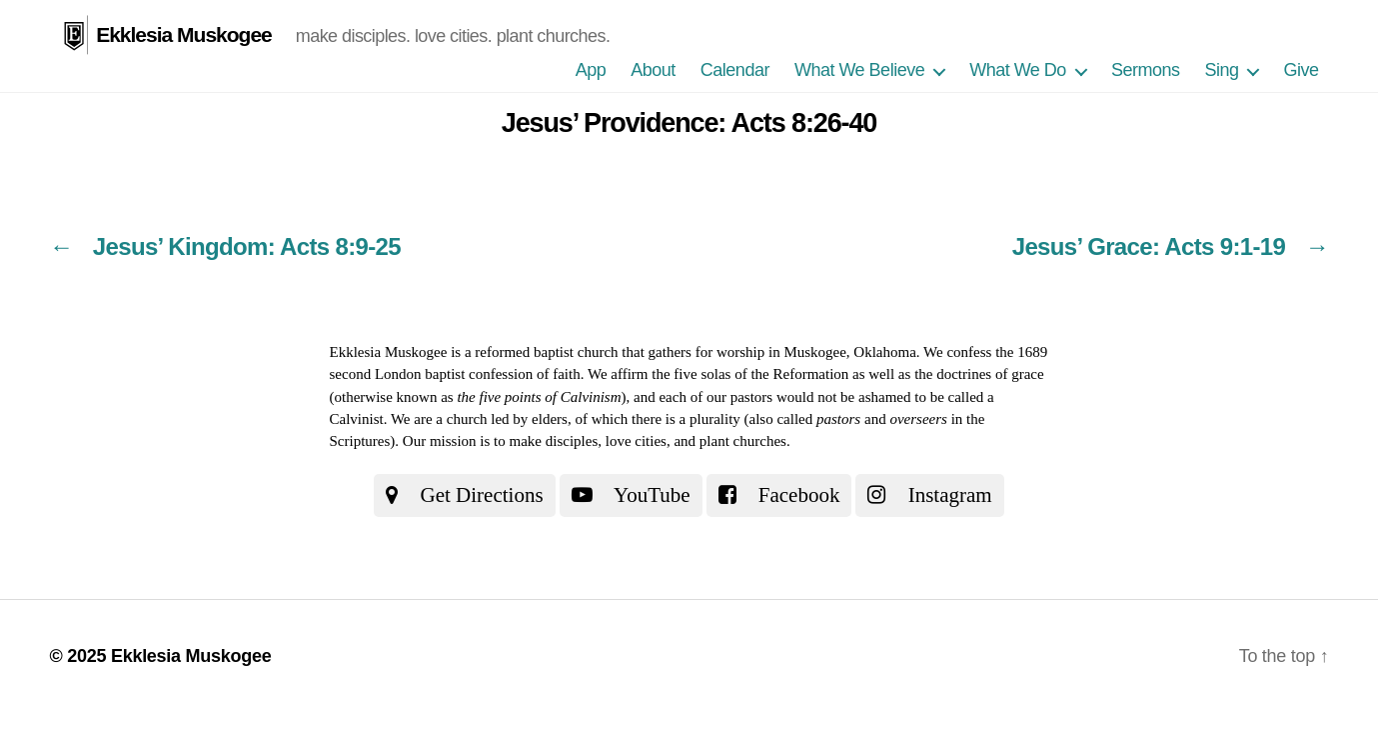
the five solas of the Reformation (750, 374)
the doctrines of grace (979, 374)
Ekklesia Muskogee (184, 34)
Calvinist (357, 419)
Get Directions (464, 495)
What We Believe (859, 70)
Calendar (734, 70)
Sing (1221, 70)
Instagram (929, 495)
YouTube (631, 495)
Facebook (779, 495)
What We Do (1017, 70)
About (653, 70)
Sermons (1145, 70)
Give (1300, 70)
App (591, 70)
